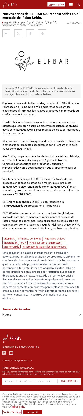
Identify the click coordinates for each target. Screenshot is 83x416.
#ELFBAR (9, 238)
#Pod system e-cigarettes (45, 242)
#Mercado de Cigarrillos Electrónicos (44, 246)
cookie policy (18, 407)
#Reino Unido (11, 246)
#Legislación (11, 242)
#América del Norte (29, 238)
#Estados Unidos (55, 238)
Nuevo (6, 314)
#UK (23, 242)
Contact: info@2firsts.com (17, 360)
